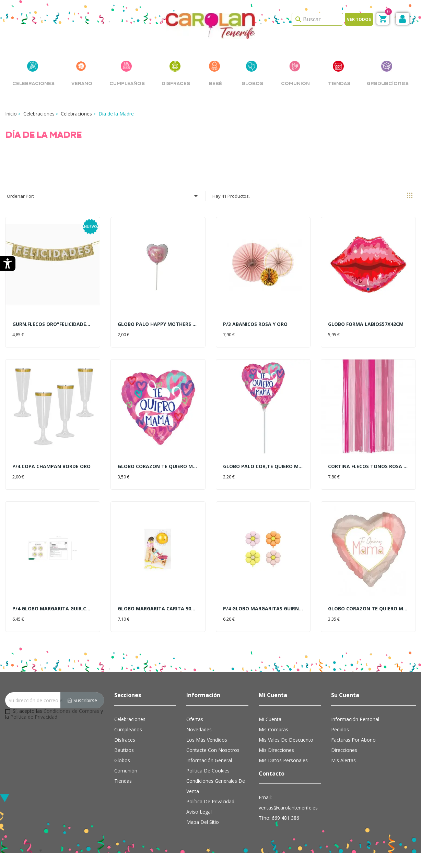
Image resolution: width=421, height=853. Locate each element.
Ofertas (194, 719)
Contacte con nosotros (212, 750)
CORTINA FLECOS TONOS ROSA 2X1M (368, 466)
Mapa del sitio (202, 822)
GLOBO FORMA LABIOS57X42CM (366, 324)
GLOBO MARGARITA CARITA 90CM (158, 608)
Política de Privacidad (33, 717)
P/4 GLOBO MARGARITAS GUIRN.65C (263, 608)
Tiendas (123, 781)
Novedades (199, 729)
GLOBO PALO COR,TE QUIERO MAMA (263, 466)
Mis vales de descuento (286, 739)
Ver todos (359, 19)
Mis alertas (343, 760)
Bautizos (124, 750)
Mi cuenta (270, 719)
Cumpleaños (128, 729)
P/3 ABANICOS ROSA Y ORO (255, 324)
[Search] (317, 19)
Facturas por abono (353, 739)
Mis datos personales (283, 760)
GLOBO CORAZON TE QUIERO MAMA (158, 466)
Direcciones (344, 750)
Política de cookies (208, 770)
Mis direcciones (276, 750)
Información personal (355, 719)
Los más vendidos (206, 739)
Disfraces (124, 739)
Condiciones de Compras (71, 711)
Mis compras (273, 729)
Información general (209, 760)
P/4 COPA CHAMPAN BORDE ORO (51, 466)
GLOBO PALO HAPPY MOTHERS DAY (158, 324)
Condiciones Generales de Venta (215, 786)
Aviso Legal (199, 811)
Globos (122, 760)
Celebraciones (129, 719)
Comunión (125, 770)
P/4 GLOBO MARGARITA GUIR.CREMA (52, 608)
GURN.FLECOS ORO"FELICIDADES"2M (52, 324)
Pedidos (340, 729)
